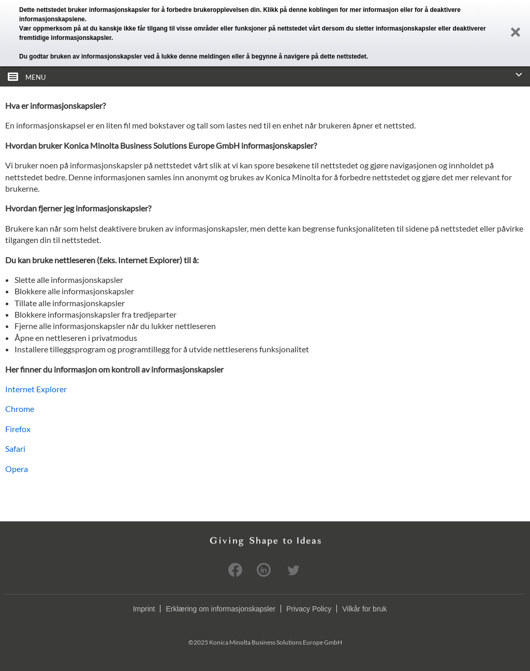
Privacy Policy (308, 609)
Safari (15, 448)
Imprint (144, 609)
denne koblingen (313, 9)
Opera (16, 469)
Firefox (18, 429)
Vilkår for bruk (364, 609)
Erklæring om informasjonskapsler (220, 609)
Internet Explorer (36, 389)
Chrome (19, 408)
